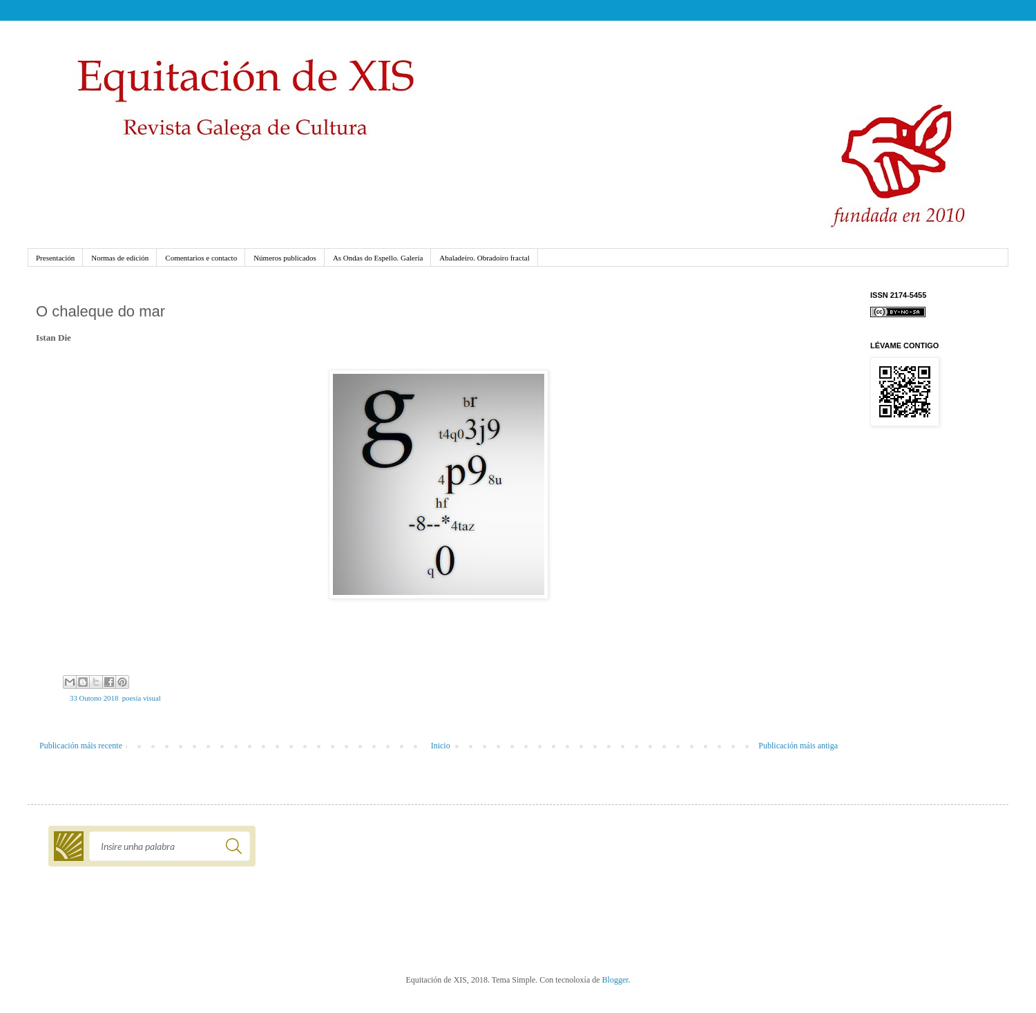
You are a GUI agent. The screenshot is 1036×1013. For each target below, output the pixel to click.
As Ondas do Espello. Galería (378, 258)
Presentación (55, 258)
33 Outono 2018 (94, 698)
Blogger (615, 980)
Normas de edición (119, 258)
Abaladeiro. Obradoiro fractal (484, 258)
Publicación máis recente (80, 745)
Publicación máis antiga (798, 745)
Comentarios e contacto (201, 258)
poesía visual (141, 698)
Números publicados (284, 258)
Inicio (440, 745)
